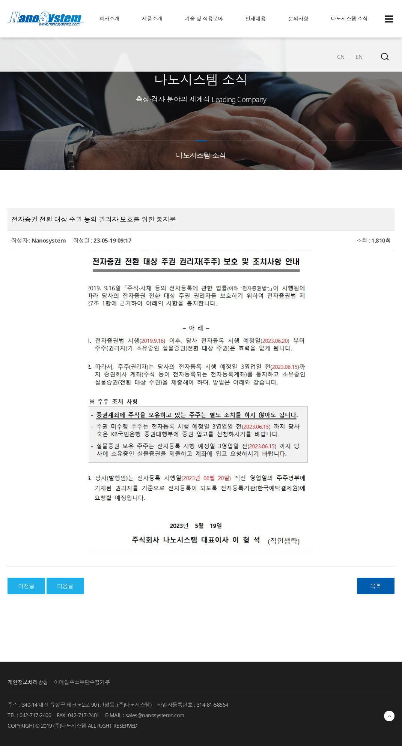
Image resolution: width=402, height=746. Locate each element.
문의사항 (298, 18)
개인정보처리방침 (28, 682)
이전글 (26, 586)
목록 (375, 586)
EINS (46, 18)
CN (340, 56)
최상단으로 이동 (389, 716)
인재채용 (255, 18)
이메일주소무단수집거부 (82, 682)
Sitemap (388, 19)
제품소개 (152, 18)
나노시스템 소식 (349, 18)
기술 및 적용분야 (204, 18)
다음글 (65, 586)
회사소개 (109, 18)
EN (358, 56)
